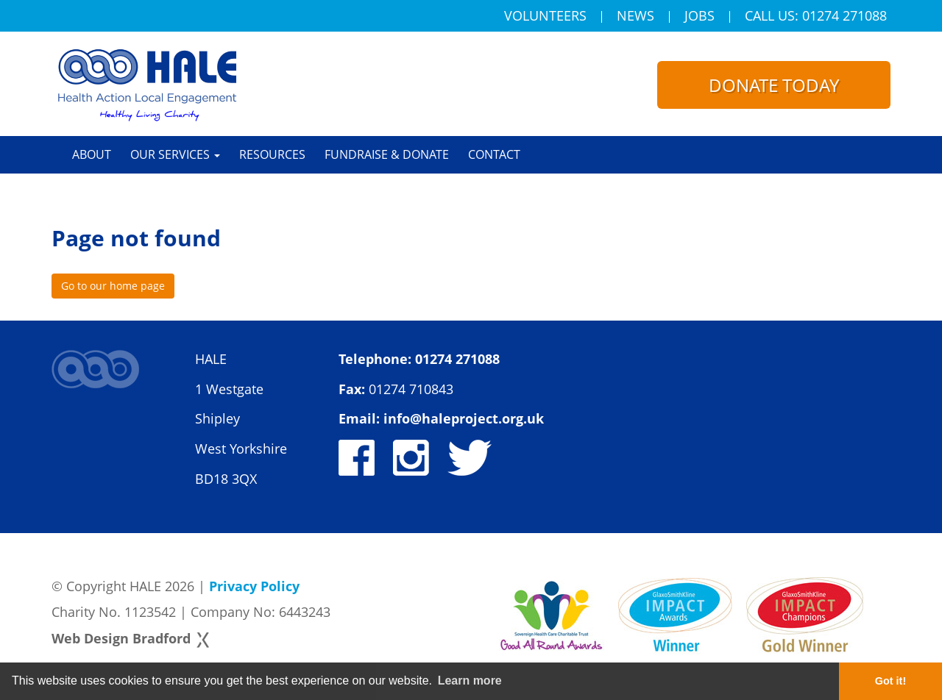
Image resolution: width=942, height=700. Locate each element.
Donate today (774, 85)
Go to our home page (113, 286)
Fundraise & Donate (387, 154)
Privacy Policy (254, 586)
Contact (494, 154)
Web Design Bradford (121, 638)
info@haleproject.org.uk (463, 418)
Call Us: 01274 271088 (816, 17)
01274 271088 (457, 359)
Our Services (175, 154)
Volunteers (545, 17)
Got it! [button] (890, 681)
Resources (272, 154)
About (91, 154)
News (635, 17)
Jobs (699, 17)
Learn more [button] (470, 680)
